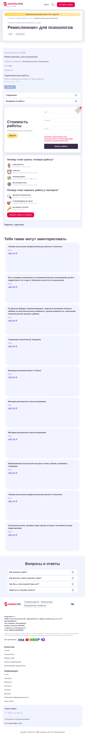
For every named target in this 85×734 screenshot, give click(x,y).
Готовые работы (21, 18)
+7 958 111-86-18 (13, 713)
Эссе (31, 18)
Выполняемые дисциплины (14, 666)
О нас (6, 674)
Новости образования (12, 662)
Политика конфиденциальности (16, 697)
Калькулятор (9, 654)
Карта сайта (9, 701)
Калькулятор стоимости (35, 605)
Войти (46, 5)
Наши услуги (47, 602)
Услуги (6, 650)
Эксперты (8, 678)
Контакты (8, 686)
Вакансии (8, 682)
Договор (7, 693)
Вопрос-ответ (9, 658)
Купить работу (61, 146)
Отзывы (7, 690)
